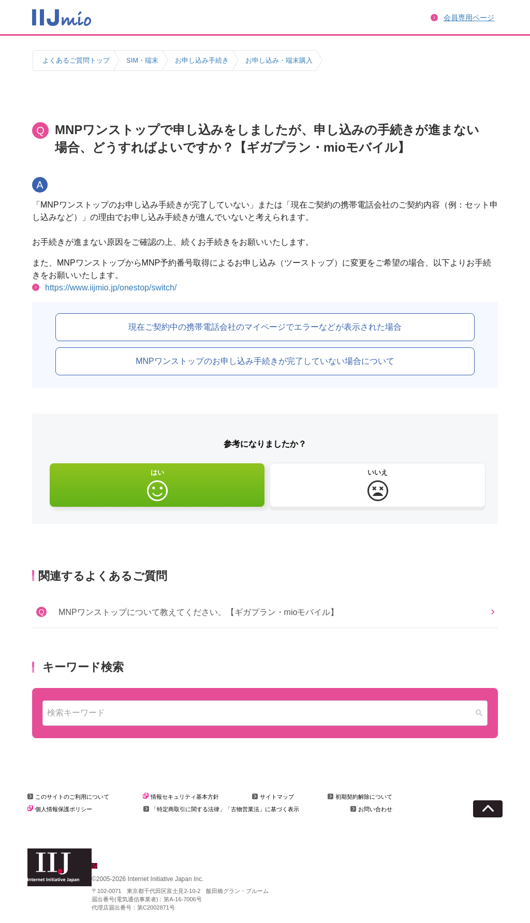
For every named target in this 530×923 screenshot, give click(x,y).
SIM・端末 (142, 60)
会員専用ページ (469, 17)
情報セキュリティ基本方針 (185, 797)
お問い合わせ (375, 809)
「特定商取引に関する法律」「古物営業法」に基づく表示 (225, 809)
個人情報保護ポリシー (63, 809)
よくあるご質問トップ (76, 60)
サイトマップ (277, 797)
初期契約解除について (363, 797)
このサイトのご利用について (72, 797)
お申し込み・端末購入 (279, 60)
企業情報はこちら (124, 867)
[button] (265, 611)
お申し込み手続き (202, 60)
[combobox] (265, 713)
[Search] (479, 713)
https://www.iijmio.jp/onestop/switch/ (110, 287)
